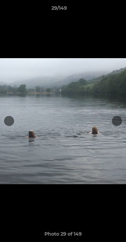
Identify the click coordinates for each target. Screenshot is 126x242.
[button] (102, 10)
